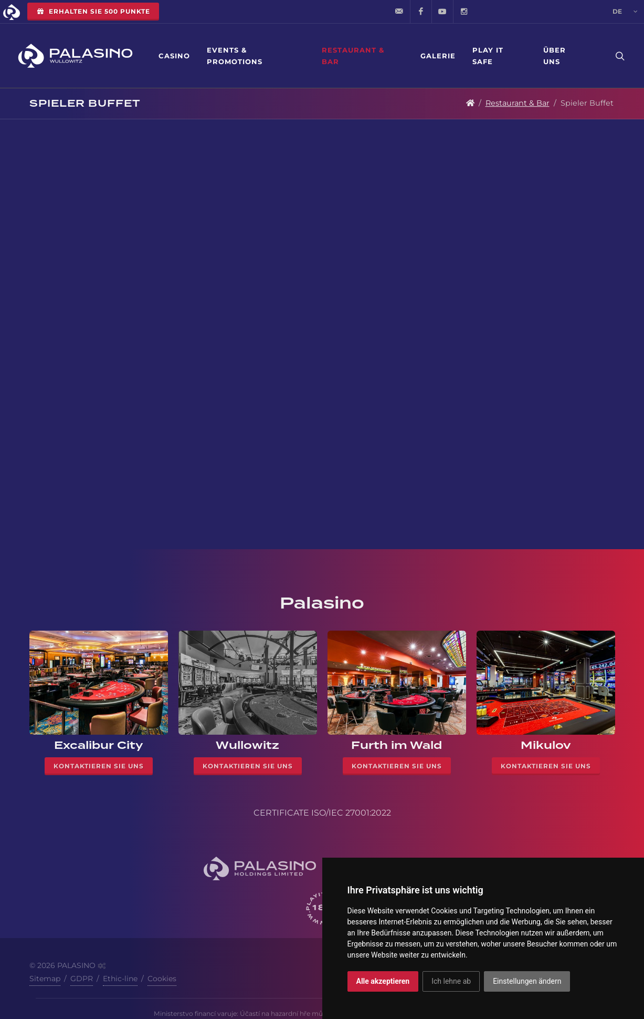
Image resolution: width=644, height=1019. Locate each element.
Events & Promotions (234, 56)
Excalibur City (98, 745)
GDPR (81, 978)
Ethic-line (120, 978)
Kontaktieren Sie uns (99, 766)
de (625, 11)
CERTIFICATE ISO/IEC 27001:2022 (322, 813)
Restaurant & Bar (353, 56)
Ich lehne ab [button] (451, 981)
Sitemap (44, 978)
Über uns (554, 56)
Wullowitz (247, 745)
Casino (174, 56)
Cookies (161, 978)
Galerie (438, 56)
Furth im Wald (396, 745)
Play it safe (487, 56)
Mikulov (546, 745)
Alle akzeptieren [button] (383, 981)
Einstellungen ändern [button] (527, 981)
